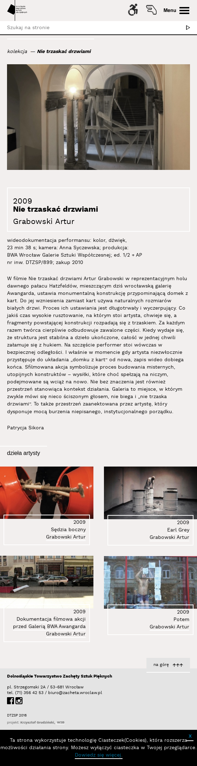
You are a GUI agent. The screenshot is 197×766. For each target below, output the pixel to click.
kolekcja (17, 51)
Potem (181, 619)
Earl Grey (178, 530)
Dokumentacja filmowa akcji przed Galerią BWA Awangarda (49, 623)
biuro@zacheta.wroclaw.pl (51, 692)
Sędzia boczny (68, 530)
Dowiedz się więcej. (99, 755)
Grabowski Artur (43, 222)
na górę (161, 664)
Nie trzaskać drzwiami (64, 51)
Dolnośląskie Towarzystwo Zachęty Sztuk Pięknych (59, 676)
